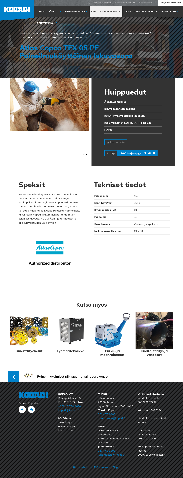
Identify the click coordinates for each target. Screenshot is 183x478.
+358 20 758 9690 (69, 406)
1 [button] (83, 154)
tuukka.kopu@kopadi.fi (111, 418)
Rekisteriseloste (82, 467)
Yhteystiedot (145, 3)
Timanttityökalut (48, 11)
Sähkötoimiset (46, 23)
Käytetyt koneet (102, 3)
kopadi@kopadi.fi (68, 410)
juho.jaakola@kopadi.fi (111, 454)
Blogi (115, 467)
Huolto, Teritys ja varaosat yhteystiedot (151, 11)
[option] (49, 104)
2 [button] (86, 154)
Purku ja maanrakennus (105, 11)
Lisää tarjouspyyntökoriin (137, 153)
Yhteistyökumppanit (124, 3)
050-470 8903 (106, 414)
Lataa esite (116, 142)
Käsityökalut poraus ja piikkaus (70, 33)
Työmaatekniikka (75, 11)
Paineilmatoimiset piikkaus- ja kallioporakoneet (120, 33)
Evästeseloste (102, 467)
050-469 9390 (106, 450)
